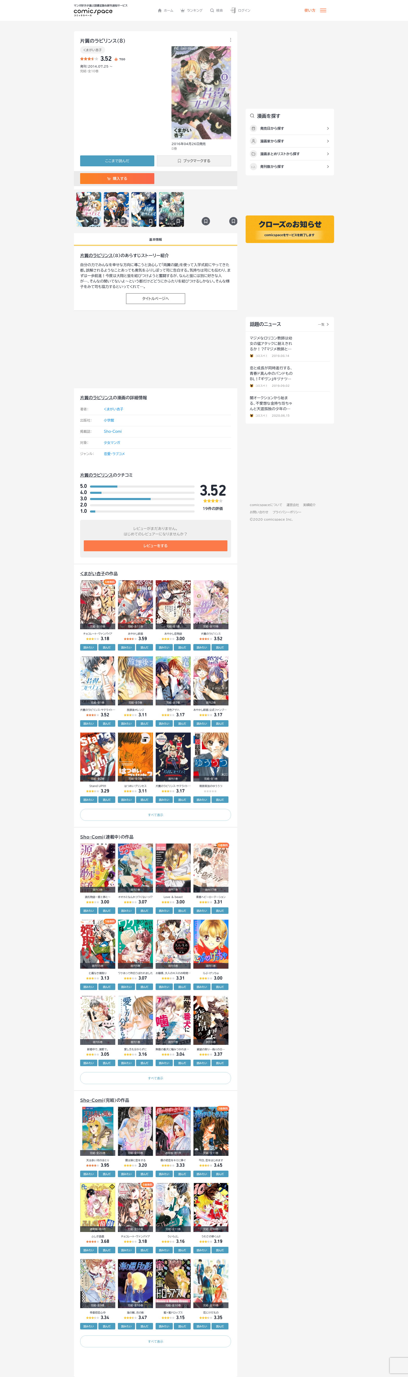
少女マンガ (112, 442)
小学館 (109, 420)
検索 (216, 10)
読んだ (107, 647)
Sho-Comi (113, 431)
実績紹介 (309, 504)
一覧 (321, 324)
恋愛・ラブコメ (114, 454)
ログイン (240, 11)
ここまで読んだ (117, 161)
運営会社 (292, 504)
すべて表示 (155, 814)
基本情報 (155, 239)
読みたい (89, 647)
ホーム (166, 10)
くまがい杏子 (92, 49)
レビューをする (156, 546)
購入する (117, 178)
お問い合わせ (259, 512)
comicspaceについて (266, 504)
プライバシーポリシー (286, 512)
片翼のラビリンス (96, 255)
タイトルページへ (155, 298)
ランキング (192, 10)
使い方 (309, 10)
